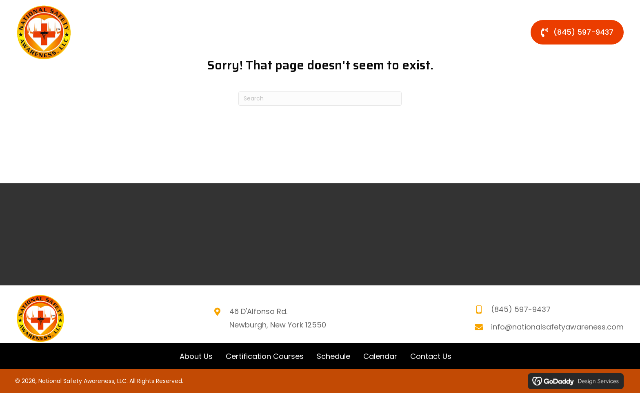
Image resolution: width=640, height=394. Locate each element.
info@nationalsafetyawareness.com (557, 327)
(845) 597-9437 (521, 310)
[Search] (320, 98)
